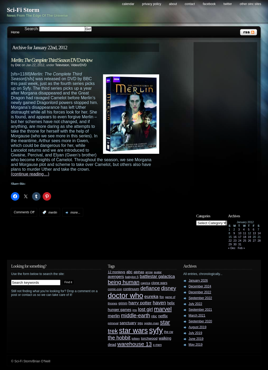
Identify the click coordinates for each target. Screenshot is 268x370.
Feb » (241, 248)
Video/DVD (79, 65)
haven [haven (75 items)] (159, 302)
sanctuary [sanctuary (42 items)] (128, 323)
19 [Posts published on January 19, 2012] (249, 236)
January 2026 (198, 280)
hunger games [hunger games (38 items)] (119, 310)
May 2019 (196, 344)
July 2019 (195, 333)
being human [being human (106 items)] (124, 282)
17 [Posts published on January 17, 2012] (240, 236)
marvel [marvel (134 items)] (163, 309)
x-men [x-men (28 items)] (157, 345)
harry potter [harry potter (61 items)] (139, 302)
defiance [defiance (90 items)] (150, 288)
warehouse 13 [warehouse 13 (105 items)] (134, 344)
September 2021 (200, 310)
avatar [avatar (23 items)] (158, 272)
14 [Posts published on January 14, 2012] (259, 233)
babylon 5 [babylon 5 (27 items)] (132, 276)
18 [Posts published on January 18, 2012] (244, 236)
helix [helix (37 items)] (171, 303)
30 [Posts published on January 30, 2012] (234, 244)
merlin (52, 212)
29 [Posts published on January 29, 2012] (230, 244)
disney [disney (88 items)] (168, 288)
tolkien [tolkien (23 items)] (136, 338)
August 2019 (197, 327)
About (173, 4)
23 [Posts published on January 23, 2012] (234, 240)
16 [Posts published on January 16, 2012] (234, 236)
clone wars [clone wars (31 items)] (159, 283)
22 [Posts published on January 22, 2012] (230, 240)
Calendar (128, 4)
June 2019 (196, 339)
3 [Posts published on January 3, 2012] (239, 229)
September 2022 (200, 298)
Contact (190, 4)
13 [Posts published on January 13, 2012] (254, 233)
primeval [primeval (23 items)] (113, 323)
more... (75, 212)
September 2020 (200, 321)
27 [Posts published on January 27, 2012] (254, 240)
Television (62, 65)
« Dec (231, 248)
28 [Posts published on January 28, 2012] (259, 240)
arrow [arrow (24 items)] (149, 272)
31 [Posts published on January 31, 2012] (240, 244)
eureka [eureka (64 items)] (151, 296)
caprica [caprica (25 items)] (145, 283)
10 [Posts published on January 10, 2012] (240, 233)
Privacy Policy (151, 4)
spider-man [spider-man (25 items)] (151, 323)
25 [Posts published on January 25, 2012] (244, 240)
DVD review (51, 60)
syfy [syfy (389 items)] (156, 330)
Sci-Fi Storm (23, 10)
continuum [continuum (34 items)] (131, 289)
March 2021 (197, 315)
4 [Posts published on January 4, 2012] (244, 229)
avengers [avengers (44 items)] (116, 276)
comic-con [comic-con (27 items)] (115, 289)
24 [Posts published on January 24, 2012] (240, 240)
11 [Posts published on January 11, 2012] (244, 233)
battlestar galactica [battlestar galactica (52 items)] (157, 276)
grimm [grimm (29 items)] (122, 303)
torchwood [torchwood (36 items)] (149, 338)
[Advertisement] (228, 123)
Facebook (209, 4)
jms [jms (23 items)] (134, 310)
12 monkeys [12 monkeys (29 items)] (116, 272)
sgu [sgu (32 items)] (140, 323)
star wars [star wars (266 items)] (133, 331)
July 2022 (195, 304)
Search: (32, 28)
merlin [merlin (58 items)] (114, 315)
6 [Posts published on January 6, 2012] (253, 229)
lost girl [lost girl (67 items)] (145, 309)
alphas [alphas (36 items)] (139, 272)
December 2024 (200, 286)
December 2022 (200, 292)
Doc (18, 65)
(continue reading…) (30, 174)
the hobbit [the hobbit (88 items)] (119, 338)
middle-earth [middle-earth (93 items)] (135, 315)
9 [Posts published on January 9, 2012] (234, 233)
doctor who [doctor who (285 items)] (125, 295)
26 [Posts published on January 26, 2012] (249, 240)
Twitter (228, 4)
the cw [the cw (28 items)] (168, 332)
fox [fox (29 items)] (161, 297)
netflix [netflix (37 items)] (163, 316)
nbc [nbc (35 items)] (154, 316)
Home (15, 32)
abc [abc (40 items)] (129, 272)
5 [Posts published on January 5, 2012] (248, 229)
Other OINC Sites (250, 4)
